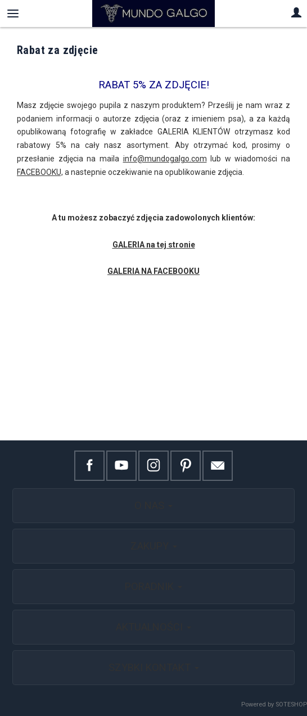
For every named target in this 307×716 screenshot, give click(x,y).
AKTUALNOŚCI (153, 627)
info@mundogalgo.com (165, 158)
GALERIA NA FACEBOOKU (153, 271)
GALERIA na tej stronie (153, 244)
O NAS (153, 505)
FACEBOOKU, (40, 172)
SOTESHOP (291, 704)
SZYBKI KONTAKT (154, 667)
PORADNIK (153, 586)
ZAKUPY (153, 546)
